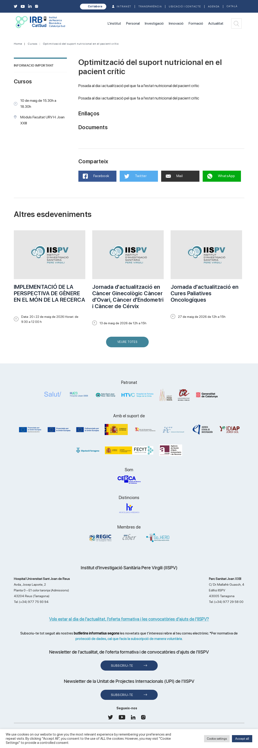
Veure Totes (128, 343)
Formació (196, 23)
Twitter (135, 176)
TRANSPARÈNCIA (150, 6)
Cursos (32, 43)
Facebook (96, 176)
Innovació (176, 23)
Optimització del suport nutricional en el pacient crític (81, 43)
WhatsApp (221, 176)
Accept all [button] (242, 738)
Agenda (214, 6)
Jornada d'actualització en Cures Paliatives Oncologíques (205, 293)
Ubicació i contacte (185, 6)
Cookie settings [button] (217, 738)
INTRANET (124, 6)
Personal (133, 23)
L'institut (114, 23)
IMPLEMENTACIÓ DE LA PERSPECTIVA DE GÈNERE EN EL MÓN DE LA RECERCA (49, 293)
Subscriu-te (122, 665)
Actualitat (215, 23)
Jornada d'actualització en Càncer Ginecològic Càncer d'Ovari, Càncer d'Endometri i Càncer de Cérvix (128, 296)
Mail (174, 176)
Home (18, 43)
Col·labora (95, 6)
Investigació (154, 23)
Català (232, 6)
